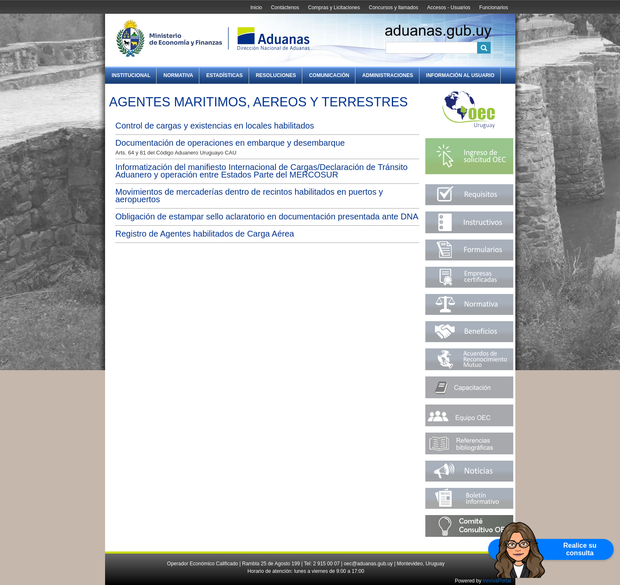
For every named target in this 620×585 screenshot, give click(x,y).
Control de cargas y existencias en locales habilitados (215, 125)
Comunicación (329, 75)
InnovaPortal (497, 581)
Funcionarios (493, 7)
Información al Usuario (460, 75)
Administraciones (387, 75)
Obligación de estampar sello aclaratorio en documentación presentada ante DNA (267, 216)
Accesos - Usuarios (448, 7)
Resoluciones (276, 75)
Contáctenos (285, 7)
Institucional (131, 75)
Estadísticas (224, 75)
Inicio (256, 7)
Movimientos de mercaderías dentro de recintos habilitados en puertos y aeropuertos (249, 195)
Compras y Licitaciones (334, 7)
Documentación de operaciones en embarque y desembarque (230, 142)
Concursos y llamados (393, 7)
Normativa (178, 75)
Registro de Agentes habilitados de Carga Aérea (205, 233)
